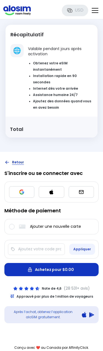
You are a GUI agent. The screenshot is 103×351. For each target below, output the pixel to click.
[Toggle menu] (95, 10)
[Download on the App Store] (84, 314)
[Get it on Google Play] (91, 314)
